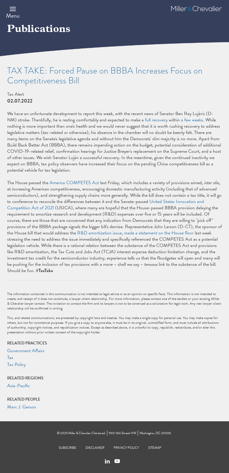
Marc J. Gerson (21, 407)
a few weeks (192, 119)
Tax (10, 357)
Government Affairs (25, 350)
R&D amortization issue (99, 232)
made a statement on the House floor (159, 232)
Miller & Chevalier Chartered (86, 433)
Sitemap (154, 447)
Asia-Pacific (18, 385)
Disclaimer (95, 447)
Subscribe (67, 447)
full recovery (156, 119)
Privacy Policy (126, 447)
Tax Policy (16, 364)
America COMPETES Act (74, 182)
